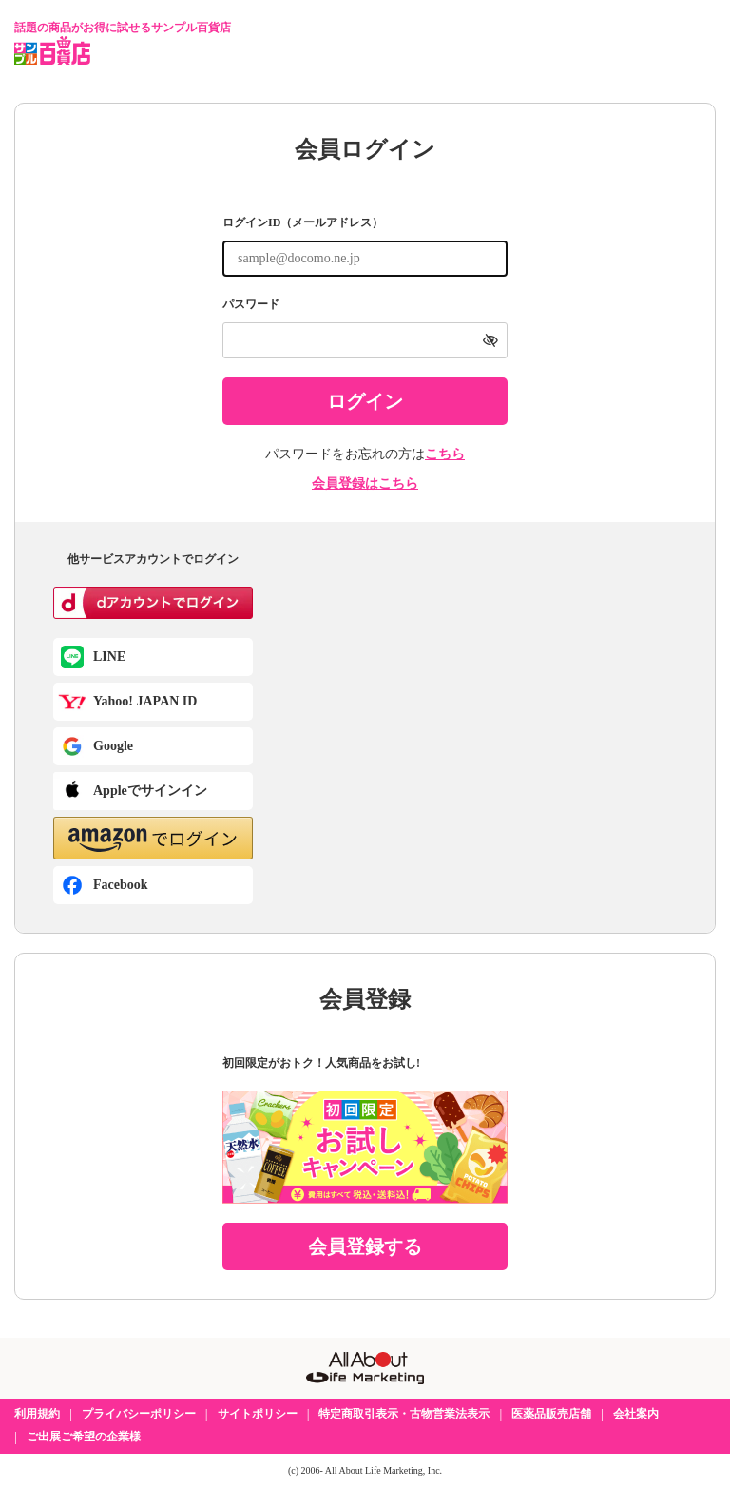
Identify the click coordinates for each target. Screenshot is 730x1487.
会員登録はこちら (365, 483)
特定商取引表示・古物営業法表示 (404, 1413)
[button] (153, 838)
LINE (109, 656)
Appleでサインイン (150, 790)
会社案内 (636, 1413)
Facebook (120, 885)
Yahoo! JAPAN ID (145, 701)
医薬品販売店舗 (551, 1413)
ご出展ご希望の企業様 (84, 1436)
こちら (445, 454)
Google (113, 746)
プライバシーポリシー (139, 1413)
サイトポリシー (258, 1413)
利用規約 (37, 1413)
